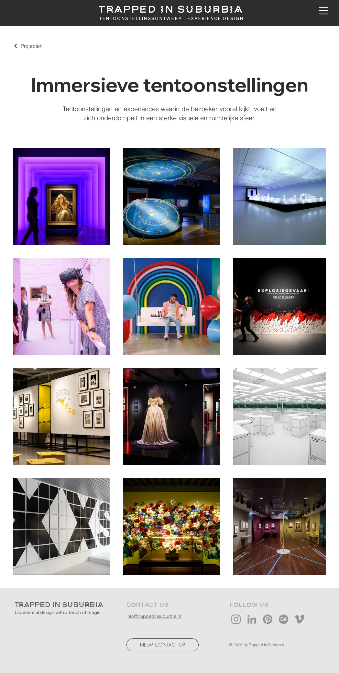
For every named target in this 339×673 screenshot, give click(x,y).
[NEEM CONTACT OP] (162, 644)
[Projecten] (28, 46)
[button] (323, 10)
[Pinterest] (267, 619)
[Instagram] (236, 619)
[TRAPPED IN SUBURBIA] (171, 10)
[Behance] (283, 619)
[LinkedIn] (252, 619)
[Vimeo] (299, 619)
